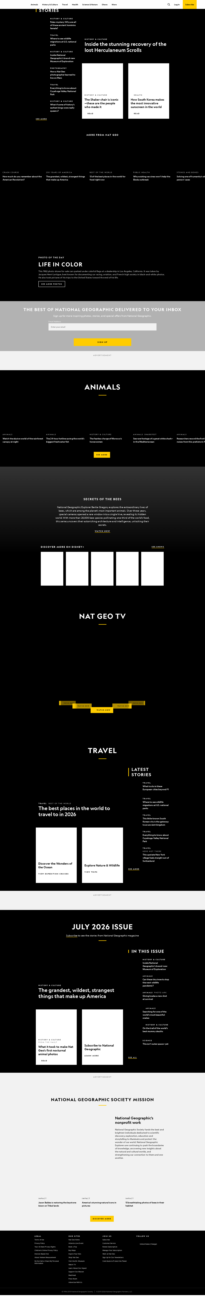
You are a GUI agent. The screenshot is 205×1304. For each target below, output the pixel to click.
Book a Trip (73, 1256)
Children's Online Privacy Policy (46, 1259)
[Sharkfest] (52, 578)
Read (88, 122)
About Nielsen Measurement (45, 1266)
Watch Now (102, 540)
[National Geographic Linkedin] (158, 1248)
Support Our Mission (76, 1280)
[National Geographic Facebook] (142, 1248)
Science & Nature (90, 4)
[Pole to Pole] (102, 578)
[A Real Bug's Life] (152, 578)
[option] (23, 170)
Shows (104, 4)
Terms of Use (39, 1249)
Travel (65, 4)
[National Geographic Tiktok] (163, 1248)
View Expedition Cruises (53, 883)
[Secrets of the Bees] (77, 578)
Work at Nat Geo (108, 1263)
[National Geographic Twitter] (147, 1248)
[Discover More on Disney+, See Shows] (102, 556)
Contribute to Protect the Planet (114, 1270)
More (114, 4)
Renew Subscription (109, 1256)
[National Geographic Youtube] (153, 1248)
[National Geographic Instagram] (137, 1248)
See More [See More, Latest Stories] (41, 128)
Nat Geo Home (74, 1249)
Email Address (55, 330)
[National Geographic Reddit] (168, 1248)
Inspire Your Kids (75, 1263)
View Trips (91, 881)
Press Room (73, 1288)
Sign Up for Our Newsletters (113, 1266)
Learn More (91, 1065)
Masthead (72, 1284)
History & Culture (50, 4)
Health (75, 4)
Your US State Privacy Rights (45, 1256)
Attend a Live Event (76, 1252)
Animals (34, 4)
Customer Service (109, 1252)
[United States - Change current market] (146, 1253)
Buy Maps (72, 1259)
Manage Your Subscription (112, 1259)
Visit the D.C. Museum (77, 1270)
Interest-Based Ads (42, 1263)
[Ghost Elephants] (127, 578)
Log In (177, 4)
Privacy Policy (40, 1252)
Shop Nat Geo (74, 1266)
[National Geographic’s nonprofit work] (102, 1145)
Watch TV (72, 1273)
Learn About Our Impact (78, 1277)
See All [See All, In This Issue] (132, 1066)
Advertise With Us (75, 1291)
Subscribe (71, 944)
